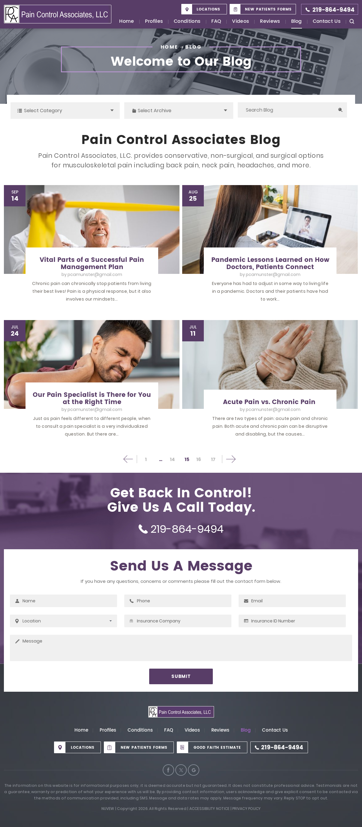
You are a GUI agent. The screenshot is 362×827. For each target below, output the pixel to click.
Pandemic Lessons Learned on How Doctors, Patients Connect (270, 263)
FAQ (216, 21)
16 (198, 459)
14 (172, 459)
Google (193, 770)
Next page (230, 459)
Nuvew (107, 808)
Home (126, 21)
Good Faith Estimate (217, 748)
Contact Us (327, 21)
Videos (240, 21)
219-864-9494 (333, 10)
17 (213, 459)
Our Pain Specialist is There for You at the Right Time (92, 398)
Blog (296, 21)
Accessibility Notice (209, 808)
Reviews (270, 21)
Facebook (168, 770)
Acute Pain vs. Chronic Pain (270, 402)
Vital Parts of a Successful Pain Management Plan (92, 263)
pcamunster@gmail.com (95, 274)
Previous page (128, 459)
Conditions (187, 21)
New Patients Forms (268, 9)
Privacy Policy (246, 808)
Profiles (154, 21)
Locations (208, 9)
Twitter (181, 770)
